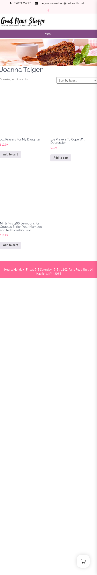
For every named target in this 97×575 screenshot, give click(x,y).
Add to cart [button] (10, 154)
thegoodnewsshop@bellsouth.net (61, 3)
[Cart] (83, 561)
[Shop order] (77, 80)
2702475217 (22, 3)
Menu (48, 34)
